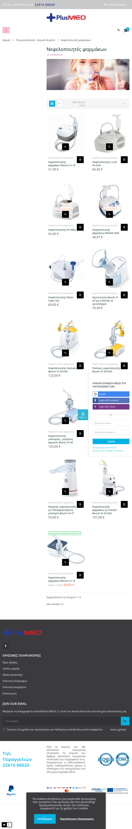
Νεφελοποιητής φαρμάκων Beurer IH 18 (61, 163)
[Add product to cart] (80, 159)
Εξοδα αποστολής (13, 674)
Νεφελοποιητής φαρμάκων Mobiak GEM (105, 231)
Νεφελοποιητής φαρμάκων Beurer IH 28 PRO (105, 439)
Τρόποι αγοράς (11, 668)
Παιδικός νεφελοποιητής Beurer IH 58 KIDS (106, 369)
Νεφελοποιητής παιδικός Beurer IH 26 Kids (62, 369)
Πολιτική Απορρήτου (14, 687)
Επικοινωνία (9, 693)
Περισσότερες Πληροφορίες (77, 818)
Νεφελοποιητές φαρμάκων (61, 157)
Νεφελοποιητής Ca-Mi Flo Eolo (104, 163)
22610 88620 (45, 5)
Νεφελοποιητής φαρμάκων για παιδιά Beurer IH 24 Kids (104, 510)
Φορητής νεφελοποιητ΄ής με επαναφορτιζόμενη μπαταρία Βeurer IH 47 (62, 510)
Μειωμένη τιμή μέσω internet (64, 533)
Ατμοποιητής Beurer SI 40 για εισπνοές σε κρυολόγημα (105, 300)
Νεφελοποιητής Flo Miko (62, 229)
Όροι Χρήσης (10, 662)
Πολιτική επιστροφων (15, 681)
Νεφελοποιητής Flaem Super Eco (60, 299)
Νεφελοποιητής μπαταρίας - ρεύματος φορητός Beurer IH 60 (60, 439)
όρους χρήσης (118, 729)
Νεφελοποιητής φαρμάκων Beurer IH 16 (61, 579)
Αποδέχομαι (45, 818)
